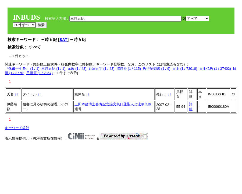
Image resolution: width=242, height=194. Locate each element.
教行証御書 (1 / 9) (156, 69)
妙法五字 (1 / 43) (101, 69)
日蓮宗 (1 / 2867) (39, 73)
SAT (63, 39)
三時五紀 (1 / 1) (53, 69)
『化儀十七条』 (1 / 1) (22, 69)
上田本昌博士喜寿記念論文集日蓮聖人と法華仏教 (112, 104)
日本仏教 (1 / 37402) (215, 69)
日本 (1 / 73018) (184, 69)
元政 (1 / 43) (77, 69)
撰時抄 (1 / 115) (128, 69)
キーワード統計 (17, 128)
